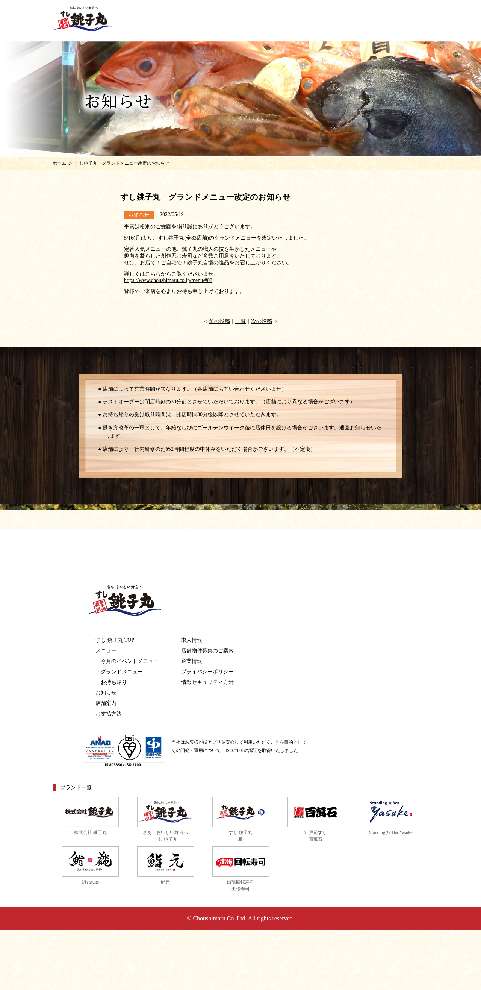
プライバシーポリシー (207, 672)
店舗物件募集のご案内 (207, 650)
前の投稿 (219, 321)
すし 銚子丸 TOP (114, 640)
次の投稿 (261, 321)
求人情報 (191, 640)
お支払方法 (108, 714)
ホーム (59, 163)
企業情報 (191, 661)
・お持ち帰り (111, 682)
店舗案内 (105, 703)
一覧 (240, 321)
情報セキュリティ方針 (207, 682)
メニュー (105, 650)
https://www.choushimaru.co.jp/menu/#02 (168, 280)
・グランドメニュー (119, 672)
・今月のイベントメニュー (127, 661)
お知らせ (105, 693)
